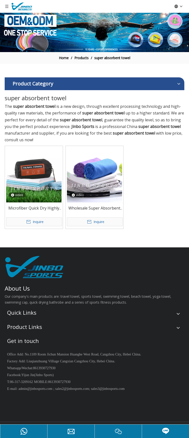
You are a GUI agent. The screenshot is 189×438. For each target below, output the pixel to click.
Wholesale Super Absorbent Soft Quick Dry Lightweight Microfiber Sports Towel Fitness (94, 208)
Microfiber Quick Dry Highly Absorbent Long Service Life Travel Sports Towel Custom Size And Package (33, 208)
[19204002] (94, 32)
